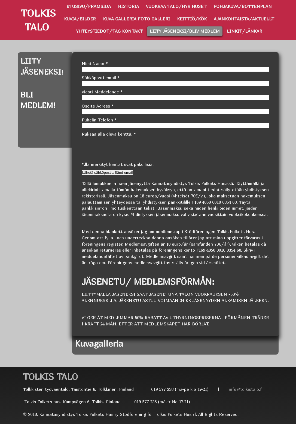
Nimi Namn (95, 63)
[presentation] (123, 147)
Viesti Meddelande (102, 91)
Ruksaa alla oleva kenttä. (109, 134)
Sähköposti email (101, 77)
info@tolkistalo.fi (246, 389)
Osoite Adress (98, 106)
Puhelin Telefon (99, 120)
